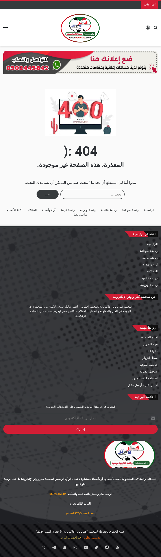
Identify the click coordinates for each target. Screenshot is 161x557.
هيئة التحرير (150, 344)
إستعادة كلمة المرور (145, 378)
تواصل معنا (80, 214)
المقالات (32, 210)
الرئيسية (149, 210)
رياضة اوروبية (88, 210)
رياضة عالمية (109, 210)
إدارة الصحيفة (149, 337)
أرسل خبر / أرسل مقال (143, 385)
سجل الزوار (150, 358)
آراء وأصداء (49, 210)
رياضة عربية (68, 210)
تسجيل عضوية (149, 371)
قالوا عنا (153, 351)
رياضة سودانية (130, 210)
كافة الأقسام (14, 210)
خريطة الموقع (149, 364)
